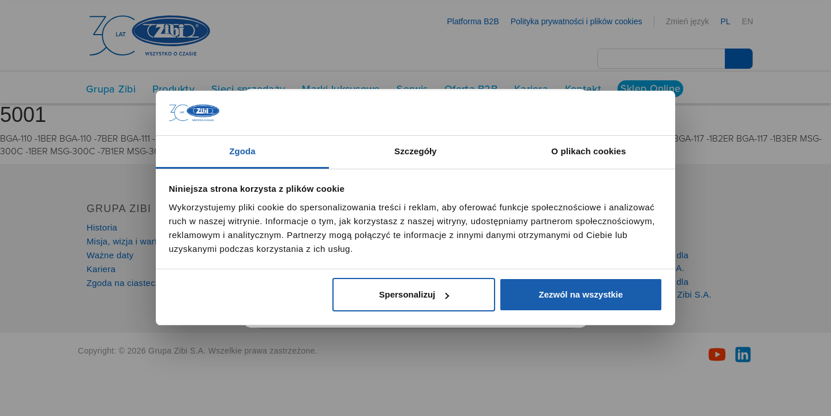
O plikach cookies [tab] (588, 151)
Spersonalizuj (414, 294)
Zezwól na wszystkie (580, 294)
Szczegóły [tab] (415, 151)
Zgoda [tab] (242, 151)
